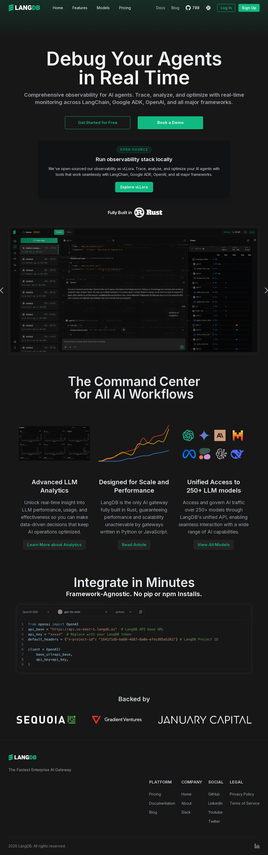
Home (186, 794)
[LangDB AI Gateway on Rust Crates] (148, 212)
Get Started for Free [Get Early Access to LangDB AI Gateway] (98, 122)
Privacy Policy (242, 794)
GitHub (214, 794)
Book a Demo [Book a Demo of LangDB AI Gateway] (170, 122)
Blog (175, 8)
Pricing (155, 794)
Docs (160, 8)
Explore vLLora (134, 187)
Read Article (134, 544)
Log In (226, 8)
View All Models (214, 544)
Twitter (214, 821)
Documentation (162, 803)
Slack (186, 812)
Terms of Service (245, 803)
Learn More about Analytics (54, 544)
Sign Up (249, 8)
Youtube (215, 812)
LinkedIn (215, 803)
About (186, 803)
